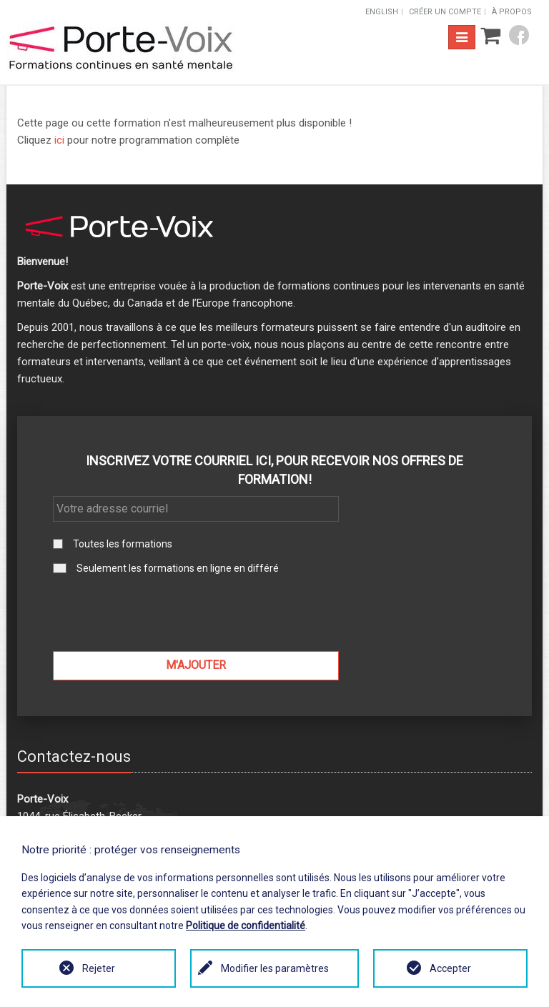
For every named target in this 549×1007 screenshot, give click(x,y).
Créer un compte (445, 11)
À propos (512, 11)
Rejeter (98, 968)
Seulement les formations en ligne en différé (177, 568)
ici (59, 140)
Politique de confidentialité (245, 925)
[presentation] (196, 612)
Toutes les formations (122, 544)
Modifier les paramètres (275, 968)
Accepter (450, 968)
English (381, 11)
